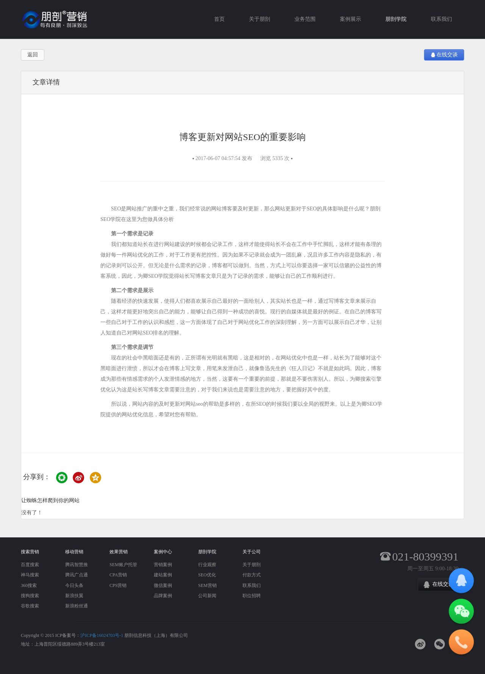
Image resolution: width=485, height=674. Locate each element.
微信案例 (163, 585)
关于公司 (251, 551)
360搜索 (29, 585)
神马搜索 (30, 574)
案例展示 (350, 19)
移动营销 (74, 551)
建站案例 (163, 574)
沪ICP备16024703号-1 (101, 635)
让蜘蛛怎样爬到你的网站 (50, 500)
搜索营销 (30, 551)
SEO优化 (207, 574)
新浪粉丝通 (76, 606)
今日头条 (74, 585)
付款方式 (251, 574)
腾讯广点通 (76, 574)
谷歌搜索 (30, 606)
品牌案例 (163, 595)
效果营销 (119, 551)
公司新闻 (207, 595)
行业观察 (207, 564)
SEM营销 (207, 585)
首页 (219, 19)
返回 (32, 55)
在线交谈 (444, 55)
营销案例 (163, 564)
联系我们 (441, 19)
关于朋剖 (259, 19)
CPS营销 (118, 585)
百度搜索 (30, 564)
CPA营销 (118, 574)
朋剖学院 (396, 19)
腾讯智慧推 (76, 564)
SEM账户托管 (123, 564)
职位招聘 (251, 595)
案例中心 (163, 551)
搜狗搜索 (30, 595)
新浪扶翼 (74, 595)
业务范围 (305, 19)
